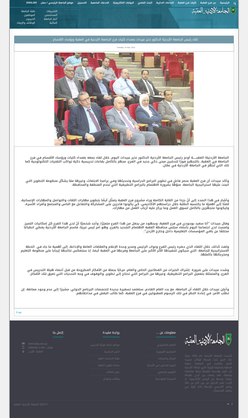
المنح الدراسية (112, 351)
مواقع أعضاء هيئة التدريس (105, 344)
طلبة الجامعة (28, 11)
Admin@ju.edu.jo (37, 343)
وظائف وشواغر (111, 378)
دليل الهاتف (113, 372)
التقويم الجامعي (167, 372)
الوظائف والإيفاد (26, 22)
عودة (19, 312)
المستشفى (51, 15)
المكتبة (53, 22)
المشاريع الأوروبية (166, 351)
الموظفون (29, 15)
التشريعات (51, 11)
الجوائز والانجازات (167, 358)
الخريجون (30, 18)
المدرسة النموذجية (165, 378)
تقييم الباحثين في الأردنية (161, 365)
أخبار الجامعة (50, 18)
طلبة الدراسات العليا (109, 358)
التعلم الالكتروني (166, 344)
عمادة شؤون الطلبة (109, 365)
